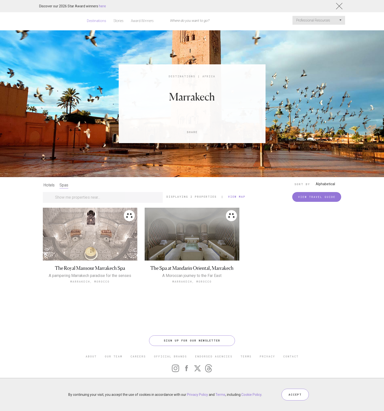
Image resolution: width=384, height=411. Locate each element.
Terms (220, 395)
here (102, 6)
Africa (208, 76)
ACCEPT (295, 394)
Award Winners (142, 21)
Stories (119, 21)
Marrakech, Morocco (90, 281)
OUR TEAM (113, 356)
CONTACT (291, 356)
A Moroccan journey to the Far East (191, 276)
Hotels (49, 185)
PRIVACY (267, 356)
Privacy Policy (197, 395)
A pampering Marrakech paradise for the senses (90, 276)
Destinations (96, 21)
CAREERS (138, 356)
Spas (63, 185)
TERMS (246, 356)
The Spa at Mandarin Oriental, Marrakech (191, 268)
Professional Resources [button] (318, 20)
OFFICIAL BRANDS (170, 356)
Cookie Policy (251, 395)
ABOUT (91, 356)
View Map (236, 196)
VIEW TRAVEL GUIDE (317, 197)
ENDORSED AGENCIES (214, 356)
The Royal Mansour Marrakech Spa (90, 268)
